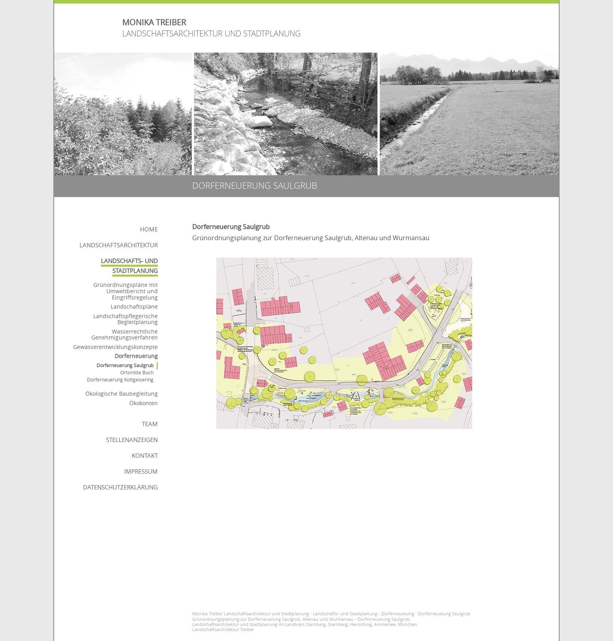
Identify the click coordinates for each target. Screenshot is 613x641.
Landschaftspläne (134, 306)
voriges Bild (199, 338)
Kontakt (145, 455)
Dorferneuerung (136, 356)
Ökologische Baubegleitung (121, 393)
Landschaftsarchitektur (118, 245)
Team (150, 424)
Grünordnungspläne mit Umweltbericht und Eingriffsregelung (125, 291)
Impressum (141, 471)
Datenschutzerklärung (120, 487)
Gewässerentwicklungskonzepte (115, 347)
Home (149, 229)
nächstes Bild (489, 338)
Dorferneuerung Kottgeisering (120, 379)
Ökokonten (143, 403)
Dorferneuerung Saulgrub (124, 365)
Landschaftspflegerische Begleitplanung (125, 319)
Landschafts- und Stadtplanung (129, 266)
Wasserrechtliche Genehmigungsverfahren (124, 334)
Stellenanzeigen (132, 440)
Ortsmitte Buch (136, 372)
